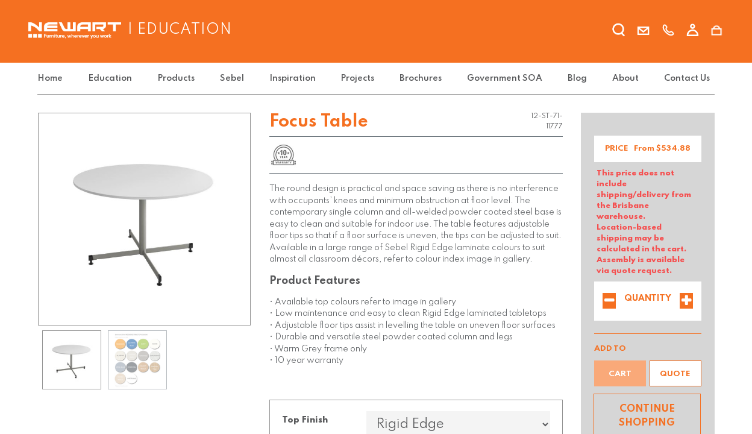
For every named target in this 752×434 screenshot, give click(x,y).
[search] (619, 32)
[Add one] (686, 302)
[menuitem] (52, 79)
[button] (675, 373)
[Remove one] (609, 302)
